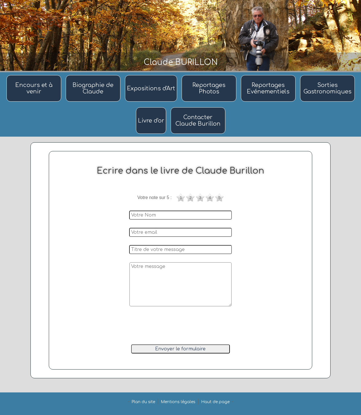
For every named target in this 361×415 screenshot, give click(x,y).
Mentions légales (178, 402)
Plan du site (143, 402)
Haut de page (215, 402)
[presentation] (180, 326)
